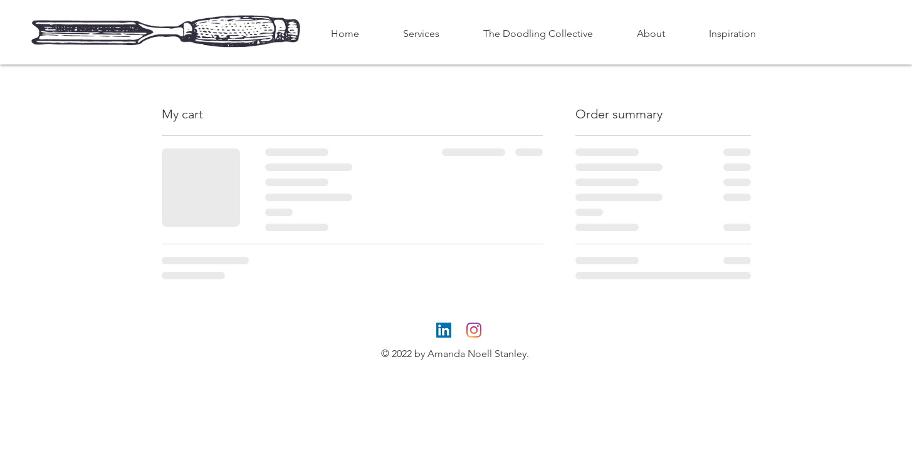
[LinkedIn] (443, 330)
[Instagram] (473, 330)
